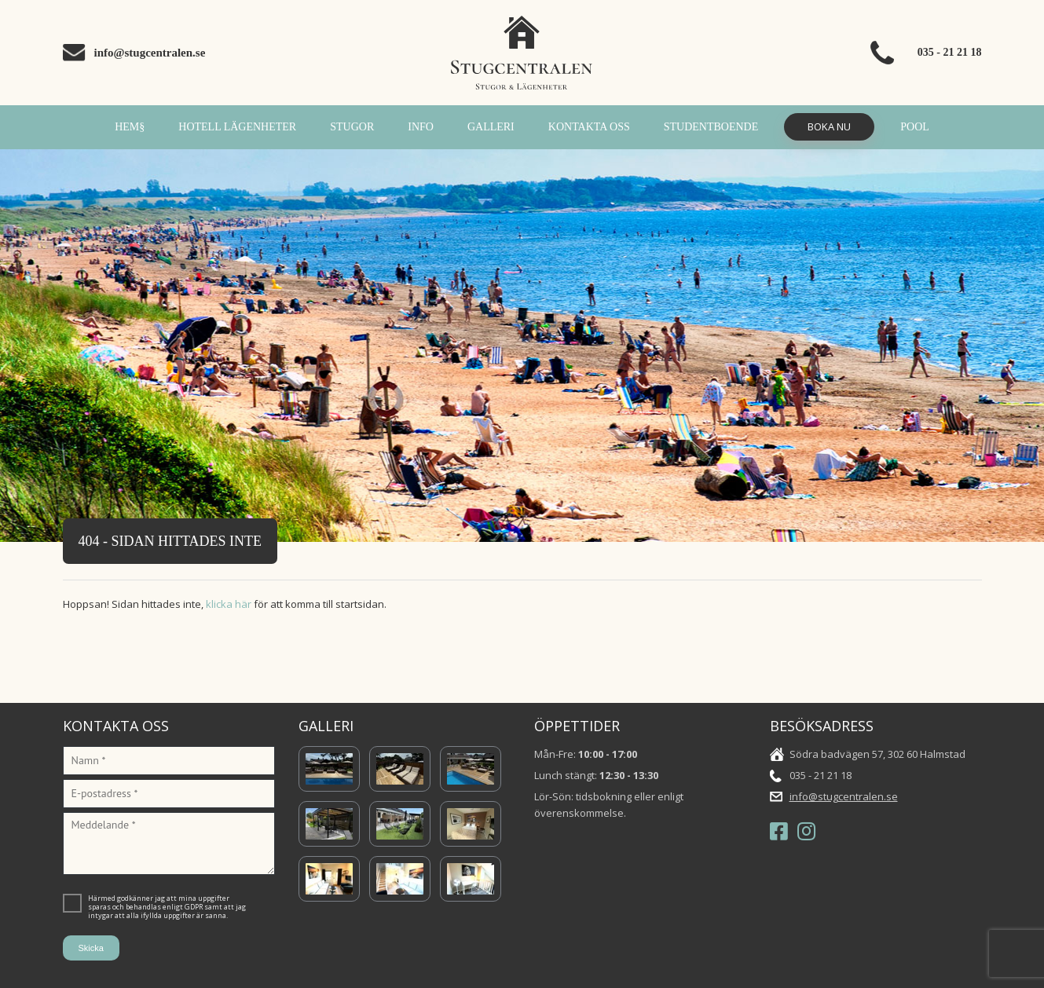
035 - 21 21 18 (950, 52)
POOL (914, 127)
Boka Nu (829, 126)
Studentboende (711, 127)
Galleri (491, 127)
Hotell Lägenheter (237, 127)
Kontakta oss (589, 127)
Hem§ (130, 127)
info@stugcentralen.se (150, 52)
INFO (421, 127)
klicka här (228, 604)
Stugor (352, 127)
